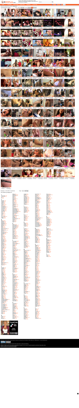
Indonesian (25, 207)
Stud (35, 297)
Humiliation (25, 201)
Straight (54, 4)
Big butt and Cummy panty (27, 137)
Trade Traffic (7, 340)
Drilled (13, 216)
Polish (36, 206)
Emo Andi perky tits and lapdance (17, 177)
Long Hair (25, 245)
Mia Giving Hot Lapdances (27, 127)
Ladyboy (25, 230)
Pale (24, 310)
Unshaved (47, 225)
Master (25, 257)
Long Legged (26, 246)
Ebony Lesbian (14, 225)
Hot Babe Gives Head (37, 157)
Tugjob (47, 213)
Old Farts (25, 298)
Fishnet (13, 257)
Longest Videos (22, 4)
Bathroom (2, 225)
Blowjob (2, 244)
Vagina (47, 229)
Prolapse (36, 215)
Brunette (2, 257)
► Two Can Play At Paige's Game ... (16, 17)
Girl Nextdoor (14, 283)
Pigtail (36, 200)
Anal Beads (3, 206)
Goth (13, 291)
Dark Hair (2, 318)
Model (25, 274)
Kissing (25, 223)
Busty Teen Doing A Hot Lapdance (59, 117)
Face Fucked (14, 241)
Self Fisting (36, 253)
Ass (1, 215)
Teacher (36, 313)
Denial (13, 196)
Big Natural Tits (3, 232)
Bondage (2, 247)
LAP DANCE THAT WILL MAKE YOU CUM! (38, 58)
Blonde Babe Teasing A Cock (59, 157)
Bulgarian (2, 259)
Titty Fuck (47, 202)
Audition (2, 218)
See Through (37, 252)
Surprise (36, 301)
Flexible (13, 261)
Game (13, 275)
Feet (13, 249)
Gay (61, 4)
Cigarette (2, 281)
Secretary (36, 249)
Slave (36, 268)
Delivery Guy (14, 195)
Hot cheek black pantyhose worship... (27, 108)
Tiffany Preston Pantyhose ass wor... (37, 88)
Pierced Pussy (37, 198)
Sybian (36, 306)
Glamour (13, 285)
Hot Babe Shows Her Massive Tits (69, 127)
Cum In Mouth (3, 305)
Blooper (2, 242)
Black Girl (2, 240)
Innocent (25, 208)
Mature (25, 259)
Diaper (13, 199)
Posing (36, 211)
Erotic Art (13, 233)
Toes (47, 203)
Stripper (36, 295)
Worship (47, 251)
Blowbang (2, 243)
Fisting (13, 258)
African (2, 203)
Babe (2, 220)
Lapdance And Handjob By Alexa (38, 167)
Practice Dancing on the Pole (16, 37)
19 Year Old (3, 196)
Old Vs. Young (26, 299)
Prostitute (36, 216)
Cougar (2, 295)
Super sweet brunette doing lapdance (27, 178)
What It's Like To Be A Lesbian (37, 67)
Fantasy (13, 245)
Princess (36, 214)
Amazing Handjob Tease (27, 157)
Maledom (25, 252)
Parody (25, 313)
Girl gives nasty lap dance (17, 97)
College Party (3, 290)
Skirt (35, 266)
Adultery (2, 202)
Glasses (13, 286)
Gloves (13, 288)
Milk (24, 269)
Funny (13, 272)
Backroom (2, 222)
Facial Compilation (15, 243)
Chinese (2, 278)
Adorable (2, 201)
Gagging (13, 274)
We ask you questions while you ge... (48, 27)
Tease (36, 314)
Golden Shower (14, 289)
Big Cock (2, 231)
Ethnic (13, 234)
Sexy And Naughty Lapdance (48, 77)
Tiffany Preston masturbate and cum (69, 158)
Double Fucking (14, 210)
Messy (25, 264)
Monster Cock (26, 277)
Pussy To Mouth (37, 225)
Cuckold (2, 301)
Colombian (2, 291)
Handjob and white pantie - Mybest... (48, 88)
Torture (47, 208)
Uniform (47, 223)
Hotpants (25, 196)
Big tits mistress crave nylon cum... (59, 98)
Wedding (47, 242)
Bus (1, 261)
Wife (47, 248)
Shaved (36, 259)
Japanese (25, 216)
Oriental (25, 305)
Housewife (25, 197)
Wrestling (47, 252)
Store (36, 291)
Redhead (36, 230)
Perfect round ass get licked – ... (48, 117)
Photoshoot (37, 197)
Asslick (2, 217)
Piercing (36, 199)
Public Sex (36, 218)
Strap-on (36, 293)
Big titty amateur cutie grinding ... (6, 77)
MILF (24, 267)
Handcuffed (14, 306)
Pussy (36, 221)
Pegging (25, 316)
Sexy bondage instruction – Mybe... (16, 118)
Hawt (13, 309)
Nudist (25, 289)
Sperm (36, 284)
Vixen (47, 235)
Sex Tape (36, 257)
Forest (13, 267)
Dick (13, 200)
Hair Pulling (14, 303)
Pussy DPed (37, 222)
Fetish (13, 251)
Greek (13, 294)
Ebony (13, 224)
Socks (36, 275)
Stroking (36, 296)
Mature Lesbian (26, 261)
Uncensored (48, 219)
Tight (47, 197)
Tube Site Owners (12, 340)
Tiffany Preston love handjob (6, 97)
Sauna (36, 246)
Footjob (13, 265)
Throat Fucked (48, 194)
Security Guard (37, 250)
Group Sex (14, 297)
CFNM (2, 275)
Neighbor (25, 286)
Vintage (47, 233)
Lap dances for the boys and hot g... (59, 48)
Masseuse (25, 255)
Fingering (13, 254)
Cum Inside (3, 306)
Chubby (2, 280)
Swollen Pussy (37, 305)
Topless (47, 207)
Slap (35, 267)
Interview (25, 211)
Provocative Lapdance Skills (6, 137)
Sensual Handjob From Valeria (27, 117)
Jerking (25, 218)
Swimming (36, 303)
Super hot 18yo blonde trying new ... (59, 178)
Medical (25, 262)
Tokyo (47, 205)
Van (46, 230)
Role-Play (36, 238)
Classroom (2, 282)
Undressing (48, 222)
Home (3, 4)
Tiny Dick (47, 198)
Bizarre (2, 238)
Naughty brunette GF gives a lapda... (37, 37)
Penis (24, 318)
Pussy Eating (37, 223)
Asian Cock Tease (38, 147)
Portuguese (37, 210)
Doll (13, 205)
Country (2, 296)
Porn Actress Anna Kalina (59, 67)
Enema (13, 230)
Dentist (13, 197)
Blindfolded (3, 241)
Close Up (2, 285)
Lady (24, 229)
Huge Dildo (25, 198)
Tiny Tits (47, 199)
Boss (2, 251)
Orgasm (25, 303)
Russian (36, 242)
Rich (35, 236)
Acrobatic (2, 200)
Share (36, 258)
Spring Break (37, 287)
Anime (2, 211)
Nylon (25, 292)
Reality (36, 229)
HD (12, 311)
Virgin (47, 234)
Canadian (2, 268)
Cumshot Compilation (4, 309)
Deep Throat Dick (15, 218)
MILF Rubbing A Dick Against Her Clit (6, 168)
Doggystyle (14, 204)
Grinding (13, 295)
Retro (36, 233)
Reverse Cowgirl (37, 234)
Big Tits (2, 234)
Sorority (36, 279)
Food (13, 263)
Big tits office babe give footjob (48, 97)
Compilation (3, 292)
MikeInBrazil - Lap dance (6, 37)
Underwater (48, 221)
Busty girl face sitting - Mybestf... (38, 97)
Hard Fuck (14, 308)
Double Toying (14, 213)
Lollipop (25, 244)
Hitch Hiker (14, 313)
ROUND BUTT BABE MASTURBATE (59, 148)
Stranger (36, 292)
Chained (2, 276)
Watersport (48, 240)
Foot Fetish (14, 264)
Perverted (36, 195)
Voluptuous (48, 236)
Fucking (13, 271)
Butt (1, 265)
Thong (36, 317)
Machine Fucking (26, 250)
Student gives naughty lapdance (27, 87)
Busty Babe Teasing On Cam (37, 137)
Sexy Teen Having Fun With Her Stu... (48, 148)
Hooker (13, 317)
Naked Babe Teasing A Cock (48, 157)
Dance (2, 316)
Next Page (22, 7)
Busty (2, 263)
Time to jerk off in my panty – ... (6, 107)
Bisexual (2, 236)
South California (37, 280)
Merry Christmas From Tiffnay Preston (69, 118)
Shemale (58, 4)
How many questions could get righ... (27, 27)
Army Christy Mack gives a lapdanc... (69, 27)
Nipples (25, 287)
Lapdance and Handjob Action (69, 147)
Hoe (13, 314)
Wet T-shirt (48, 245)
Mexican (25, 266)
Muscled (25, 281)
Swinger (36, 304)
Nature (25, 284)
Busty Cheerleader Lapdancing (38, 117)
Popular (29, 7)
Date (32, 7)
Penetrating (25, 317)
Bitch (2, 237)
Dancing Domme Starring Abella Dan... (6, 17)
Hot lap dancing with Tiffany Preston (69, 88)
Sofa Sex (36, 276)
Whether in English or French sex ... (59, 37)
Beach (2, 227)
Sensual (36, 256)
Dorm (13, 207)
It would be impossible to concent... (59, 27)
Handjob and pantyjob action (59, 87)
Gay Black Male (14, 279)
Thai (35, 316)
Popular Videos (15, 4)
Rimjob (36, 237)
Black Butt (2, 239)
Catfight (2, 273)
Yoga (47, 255)
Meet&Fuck (28, 4)
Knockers (25, 225)
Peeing (25, 315)
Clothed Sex (3, 286)
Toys (47, 209)
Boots (2, 249)
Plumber (36, 205)
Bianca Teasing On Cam (59, 127)
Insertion (25, 209)
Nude (24, 288)
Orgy (24, 304)
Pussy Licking (37, 224)
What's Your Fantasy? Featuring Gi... (38, 17)
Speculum (36, 283)
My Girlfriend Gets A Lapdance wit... (48, 17)
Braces (2, 252)
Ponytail (36, 207)
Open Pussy (26, 302)
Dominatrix (14, 206)
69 (1, 198)
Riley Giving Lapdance (16, 147)
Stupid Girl (36, 299)
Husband (25, 204)
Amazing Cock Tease (16, 157)
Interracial (25, 210)
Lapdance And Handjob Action (6, 117)
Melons (25, 263)
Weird (47, 243)
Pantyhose (25, 311)
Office (25, 296)
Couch (2, 294)
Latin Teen (25, 233)
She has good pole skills (69, 67)
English (13, 231)
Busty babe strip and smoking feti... (58, 108)
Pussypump (37, 226)
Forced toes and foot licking (69, 137)
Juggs (25, 219)
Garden (13, 277)
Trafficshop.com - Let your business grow (41, 340)
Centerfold (2, 274)
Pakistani (25, 309)
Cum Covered (3, 304)
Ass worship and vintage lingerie (59, 77)
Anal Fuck (2, 209)
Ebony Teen (14, 227)
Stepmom (36, 288)
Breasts (2, 254)
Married (25, 253)
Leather (25, 234)
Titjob (47, 200)
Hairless (13, 304)
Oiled (24, 297)
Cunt (2, 310)
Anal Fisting (3, 208)
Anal (2, 205)
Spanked (36, 282)
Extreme (13, 238)
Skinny (36, 265)
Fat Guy (13, 247)
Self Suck (36, 255)
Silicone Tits (37, 263)
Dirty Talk (13, 202)
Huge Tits (25, 199)
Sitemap (20, 340)
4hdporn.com (6, 345)
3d (1, 197)
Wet (47, 244)
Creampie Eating (3, 300)
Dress (13, 214)
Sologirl (36, 278)
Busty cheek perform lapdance (27, 147)
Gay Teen (13, 280)
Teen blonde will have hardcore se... (48, 178)
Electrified (14, 228)
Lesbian (25, 235)
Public (36, 217)
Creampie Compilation (4, 299)
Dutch (13, 220)
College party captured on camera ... (27, 78)
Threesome (37, 318)
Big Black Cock (3, 230)
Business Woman (4, 262)
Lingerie (25, 242)
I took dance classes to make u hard (16, 138)
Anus (2, 212)
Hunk (24, 203)
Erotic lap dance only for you (6, 177)
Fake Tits (13, 244)
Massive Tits (26, 256)
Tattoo (36, 312)
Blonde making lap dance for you (38, 177)
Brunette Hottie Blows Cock (6, 127)
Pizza (36, 204)
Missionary (25, 271)
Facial (13, 242)
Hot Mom (25, 194)
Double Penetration (15, 211)
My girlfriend (59, 167)
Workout (47, 250)
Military (25, 268)
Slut (35, 270)
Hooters (13, 318)
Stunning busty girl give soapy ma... (48, 138)
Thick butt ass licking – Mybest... (38, 107)
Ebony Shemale (14, 226)
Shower (36, 261)
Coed (2, 289)
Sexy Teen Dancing (59, 137)
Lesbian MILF (26, 236)
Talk (35, 309)
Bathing (2, 224)
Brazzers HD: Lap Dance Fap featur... (59, 17)
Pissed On (36, 202)
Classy (2, 283)
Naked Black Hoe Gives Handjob (48, 167)
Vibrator (47, 232)
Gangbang (14, 276)
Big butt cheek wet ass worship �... (48, 108)
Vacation (47, 228)
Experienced (14, 237)
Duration (35, 7)
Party (24, 314)
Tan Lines (36, 311)
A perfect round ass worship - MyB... (16, 128)
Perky (36, 194)
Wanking (47, 239)
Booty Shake (3, 250)
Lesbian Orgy (26, 237)
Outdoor (25, 306)
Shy (35, 262)
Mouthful (25, 279)
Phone (36, 196)
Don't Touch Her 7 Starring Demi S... (27, 17)
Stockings (36, 290)
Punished (36, 220)
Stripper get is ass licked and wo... (69, 78)
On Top (25, 301)
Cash (2, 271)
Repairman (36, 231)
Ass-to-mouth (3, 216)
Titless (47, 201)
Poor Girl (36, 209)
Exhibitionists (14, 236)
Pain (24, 308)
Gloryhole (13, 287)
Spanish (36, 281)
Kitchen (25, 224)
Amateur (2, 204)
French (13, 269)
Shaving (36, 260)
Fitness (13, 259)
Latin (24, 232)
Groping (13, 296)
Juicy (24, 220)
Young (47, 256)
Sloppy (36, 269)
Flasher (13, 260)
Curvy (2, 312)
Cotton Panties (3, 293)
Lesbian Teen (26, 238)
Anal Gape (2, 210)
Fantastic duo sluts (17, 87)
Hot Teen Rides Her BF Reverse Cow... (48, 48)
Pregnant (36, 213)
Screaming (36, 248)
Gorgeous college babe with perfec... (48, 68)
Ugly (47, 217)
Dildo (13, 201)
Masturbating (26, 258)
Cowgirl (2, 297)
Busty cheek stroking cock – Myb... (69, 98)
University (47, 224)
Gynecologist (14, 300)
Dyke (13, 221)
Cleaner (2, 284)
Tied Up (47, 196)
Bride (2, 255)
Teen (36, 315)
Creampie (2, 298)
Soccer (36, 274)
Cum (2, 303)
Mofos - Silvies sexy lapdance (6, 27)
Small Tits (36, 272)
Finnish (13, 255)
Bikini (2, 235)
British (2, 256)
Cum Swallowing (3, 307)
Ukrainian (47, 218)
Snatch (36, 273)
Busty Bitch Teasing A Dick (17, 167)
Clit (1, 285)
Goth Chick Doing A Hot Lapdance (37, 128)
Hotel (24, 195)
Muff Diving (25, 280)
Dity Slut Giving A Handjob (27, 167)
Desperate (14, 198)
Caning (2, 269)
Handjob (13, 307)
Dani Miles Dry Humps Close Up (70, 167)
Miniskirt (25, 270)
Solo (35, 277)
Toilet (47, 204)
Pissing (36, 203)
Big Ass (2, 229)
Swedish (36, 302)
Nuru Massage (26, 291)
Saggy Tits (36, 245)
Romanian (36, 239)
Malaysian (25, 251)
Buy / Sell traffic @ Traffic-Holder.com (28, 340)
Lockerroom (25, 243)
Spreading (36, 286)
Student (36, 298)
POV (35, 212)
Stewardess (37, 289)
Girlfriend (13, 284)
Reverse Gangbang (38, 235)
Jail (24, 215)
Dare (2, 317)
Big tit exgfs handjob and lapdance (6, 188)
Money (25, 276)
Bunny (2, 260)
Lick (24, 240)
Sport (36, 285)
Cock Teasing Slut (6, 147)
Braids (2, 253)
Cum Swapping (3, 308)
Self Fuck (36, 254)
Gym (13, 298)
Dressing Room (14, 215)
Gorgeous (14, 290)
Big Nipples (3, 233)
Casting (2, 272)
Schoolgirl (36, 247)
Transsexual (48, 210)
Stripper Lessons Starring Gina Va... (69, 17)
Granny (13, 293)
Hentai (13, 312)
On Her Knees (26, 300)
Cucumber (2, 302)
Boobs (2, 248)
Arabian (2, 213)
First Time (14, 256)
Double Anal (14, 208)
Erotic (13, 232)
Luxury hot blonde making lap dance (69, 178)
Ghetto (13, 281)
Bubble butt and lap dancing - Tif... (16, 108)
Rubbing (36, 241)
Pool (35, 208)
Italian (25, 212)
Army (2, 214)
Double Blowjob (14, 209)
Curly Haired (3, 311)
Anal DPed (2, 207)
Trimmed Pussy (48, 212)
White (47, 246)
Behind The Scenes (4, 228)
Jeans (25, 217)
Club (2, 287)
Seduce (36, 251)
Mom (24, 275)
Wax (47, 241)
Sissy (36, 264)
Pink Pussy (36, 201)
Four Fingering (14, 268)
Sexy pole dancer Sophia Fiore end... (48, 37)
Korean (25, 226)
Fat (12, 246)
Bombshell (2, 246)
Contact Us (17, 340)
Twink (47, 214)
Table (36, 308)
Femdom (13, 250)
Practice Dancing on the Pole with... (37, 27)
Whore (47, 247)
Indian (25, 206)
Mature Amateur (26, 260)
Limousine (25, 241)
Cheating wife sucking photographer (6, 158)
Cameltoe (2, 267)
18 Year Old (3, 195)
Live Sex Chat (35, 4)
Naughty (25, 285)
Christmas (2, 279)
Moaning (25, 274)
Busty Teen (3, 264)
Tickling (47, 195)
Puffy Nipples (37, 219)
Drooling (13, 217)
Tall (35, 310)
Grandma (13, 292)
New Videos (9, 4)
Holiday (13, 315)
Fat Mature (14, 248)
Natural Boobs (26, 283)
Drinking (13, 217)
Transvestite (48, 211)
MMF (24, 273)
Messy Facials (26, 265)
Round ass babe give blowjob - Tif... (27, 98)
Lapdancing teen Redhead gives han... (38, 78)
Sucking (36, 300)
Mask (24, 254)
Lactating (25, 228)
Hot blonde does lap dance (6, 87)
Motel (24, 278)
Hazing (13, 310)
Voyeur (47, 237)
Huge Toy (25, 200)
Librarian (25, 239)
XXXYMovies (9, 68)
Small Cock (37, 271)
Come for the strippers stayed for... (16, 27)
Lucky (25, 247)
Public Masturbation (38, 217)
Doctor (13, 203)
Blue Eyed (2, 245)
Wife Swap (48, 249)
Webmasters (2, 340)
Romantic (36, 240)
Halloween (14, 305)
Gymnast (13, 299)
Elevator (13, 229)
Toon (47, 206)
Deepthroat (14, 194)
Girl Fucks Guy (14, 282)
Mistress (25, 272)
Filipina (13, 253)
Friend (13, 270)
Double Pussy (14, 212)
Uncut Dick (48, 220)
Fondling (13, 262)
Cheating (2, 277)
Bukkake (2, 258)
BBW (2, 226)
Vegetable (47, 231)
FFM (13, 252)
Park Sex (25, 312)
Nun (24, 290)
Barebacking (3, 223)
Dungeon (13, 219)
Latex (24, 231)
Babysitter (2, 221)
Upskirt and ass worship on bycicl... (69, 108)
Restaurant (36, 232)
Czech (2, 313)
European (13, 235)
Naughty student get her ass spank (48, 128)
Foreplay (13, 266)
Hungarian (25, 202)
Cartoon (2, 270)
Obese (25, 295)
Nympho (25, 293)
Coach (2, 288)
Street (36, 294)
